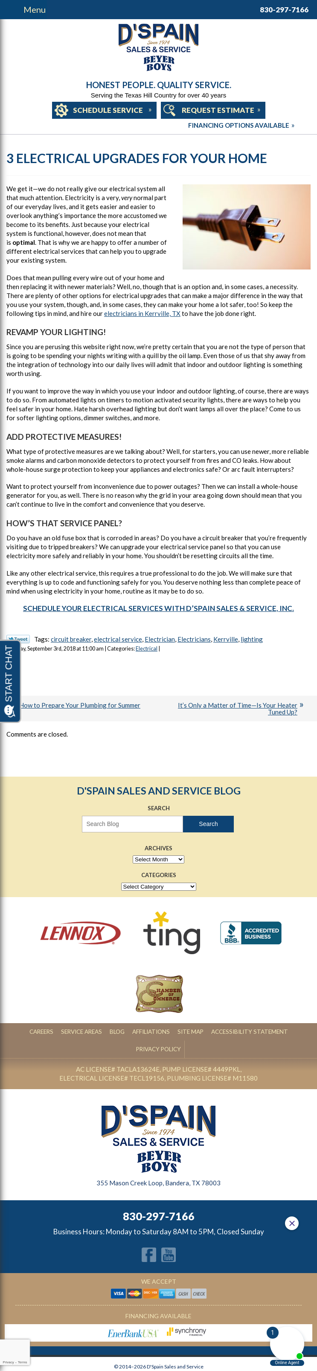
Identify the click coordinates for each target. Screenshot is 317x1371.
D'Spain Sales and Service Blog (159, 791)
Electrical (146, 648)
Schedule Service (108, 110)
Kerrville (225, 639)
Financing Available (158, 1298)
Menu (34, 9)
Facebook (149, 1237)
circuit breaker (71, 639)
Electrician (160, 639)
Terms (22, 1362)
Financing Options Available (158, 125)
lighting (252, 639)
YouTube (168, 1237)
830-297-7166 (284, 9)
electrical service (118, 639)
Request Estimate (218, 110)
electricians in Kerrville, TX (142, 313)
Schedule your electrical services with (158, 608)
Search (208, 823)
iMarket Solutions (127, 1363)
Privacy (8, 1362)
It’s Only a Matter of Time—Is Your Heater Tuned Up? (237, 708)
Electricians (194, 639)
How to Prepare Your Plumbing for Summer (79, 705)
